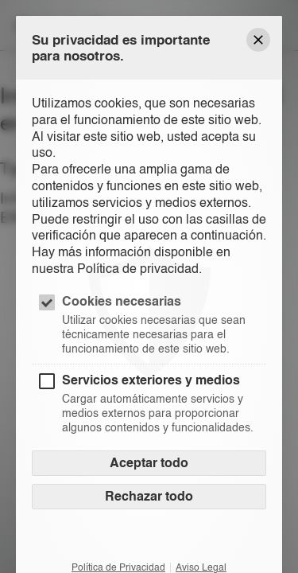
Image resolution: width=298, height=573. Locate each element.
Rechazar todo (149, 496)
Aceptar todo (149, 462)
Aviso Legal (201, 567)
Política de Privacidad (118, 567)
